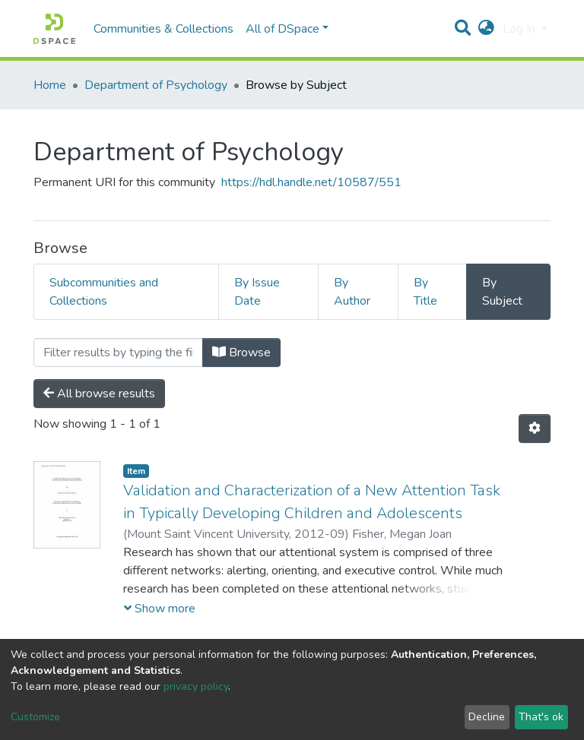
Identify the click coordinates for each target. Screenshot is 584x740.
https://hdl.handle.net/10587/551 (311, 182)
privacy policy (195, 686)
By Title (425, 291)
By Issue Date (257, 291)
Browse (241, 352)
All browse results (99, 393)
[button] (486, 29)
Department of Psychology (155, 85)
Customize (35, 717)
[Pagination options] (535, 428)
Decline (486, 717)
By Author (352, 291)
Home (49, 85)
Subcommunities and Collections (103, 291)
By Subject (502, 291)
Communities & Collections (163, 29)
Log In (520, 29)
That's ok (541, 717)
